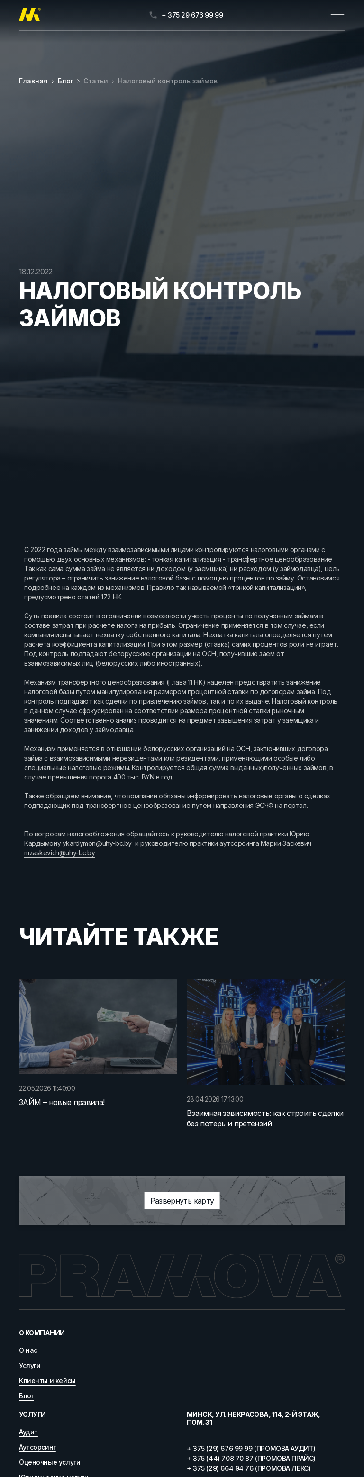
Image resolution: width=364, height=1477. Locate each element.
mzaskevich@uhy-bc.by (59, 853)
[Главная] (30, 15)
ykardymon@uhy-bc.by (97, 843)
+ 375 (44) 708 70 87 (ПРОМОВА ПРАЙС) (251, 1458)
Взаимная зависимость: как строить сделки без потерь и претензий (265, 1118)
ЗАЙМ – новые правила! (62, 1102)
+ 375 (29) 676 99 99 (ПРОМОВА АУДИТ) (251, 1448)
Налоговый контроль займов (168, 81)
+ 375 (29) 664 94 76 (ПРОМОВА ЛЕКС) (248, 1468)
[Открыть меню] (337, 15)
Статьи (95, 81)
